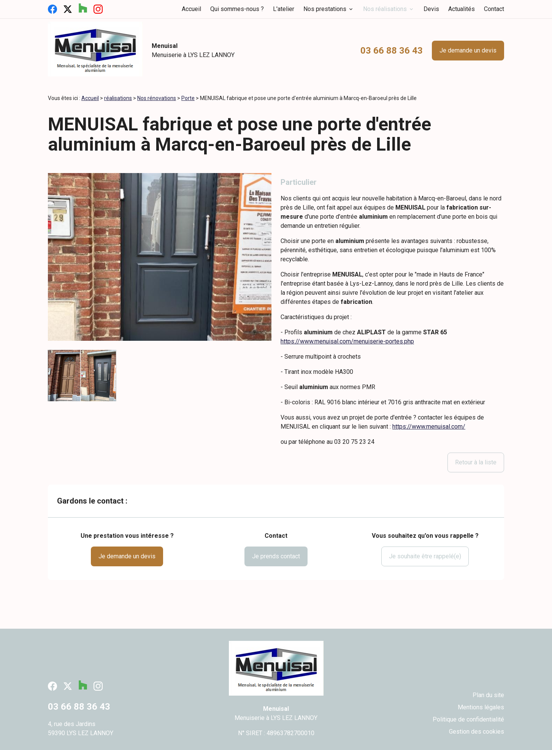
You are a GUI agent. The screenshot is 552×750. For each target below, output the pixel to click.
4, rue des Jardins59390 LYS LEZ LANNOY (80, 728)
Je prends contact (276, 556)
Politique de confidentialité (468, 719)
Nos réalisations (385, 9)
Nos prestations (324, 9)
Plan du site (488, 695)
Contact (494, 9)
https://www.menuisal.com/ (428, 426)
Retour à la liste (475, 462)
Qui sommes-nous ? (237, 9)
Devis (431, 9)
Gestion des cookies (476, 731)
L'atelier (283, 9)
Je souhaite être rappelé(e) (425, 556)
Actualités (461, 9)
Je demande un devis (467, 50)
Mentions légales (481, 707)
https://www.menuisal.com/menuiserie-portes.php (347, 341)
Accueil (191, 9)
